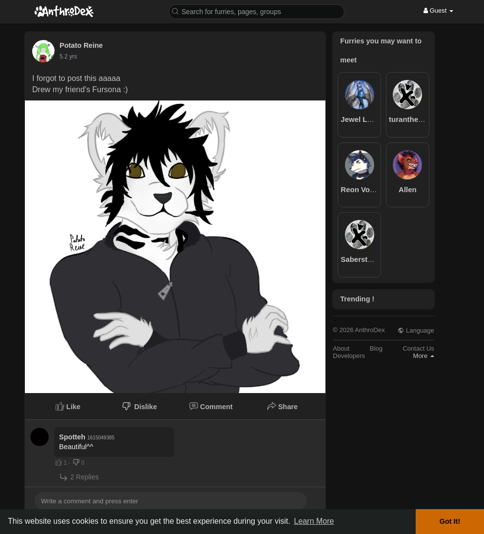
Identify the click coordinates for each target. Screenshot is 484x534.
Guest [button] (438, 10)
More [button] (423, 355)
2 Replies (79, 477)
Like (68, 406)
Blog (376, 348)
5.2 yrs (68, 56)
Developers (349, 356)
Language (416, 330)
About (341, 348)
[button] (256, 11)
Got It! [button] (450, 521)
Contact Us (418, 348)
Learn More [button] (314, 521)
